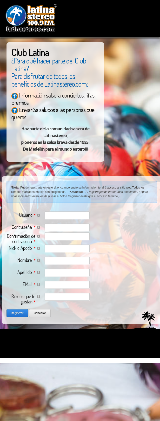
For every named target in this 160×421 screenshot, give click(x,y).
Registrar (17, 313)
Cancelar (40, 313)
